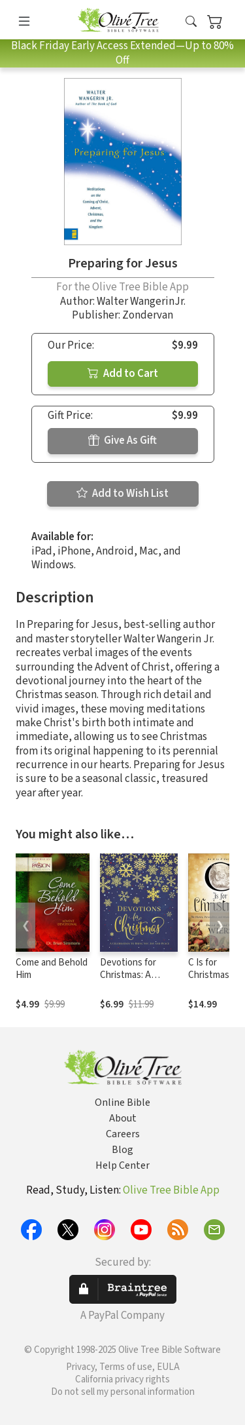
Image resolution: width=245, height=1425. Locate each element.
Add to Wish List (122, 493)
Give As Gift (122, 440)
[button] (191, 22)
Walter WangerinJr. (141, 301)
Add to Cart (123, 373)
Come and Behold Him (52, 969)
